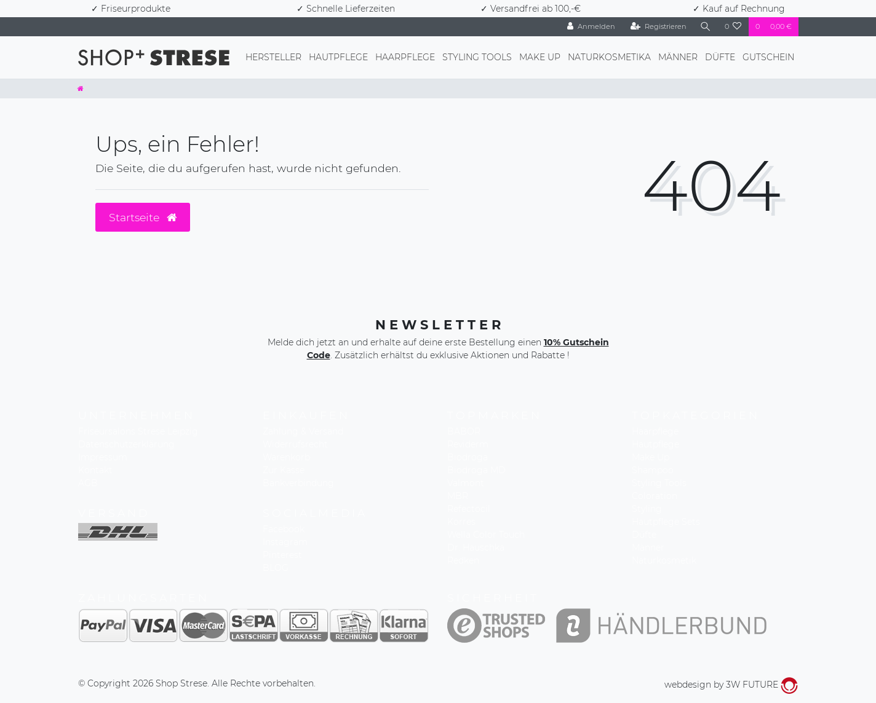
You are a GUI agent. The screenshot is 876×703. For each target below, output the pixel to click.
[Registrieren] (658, 26)
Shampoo (653, 470)
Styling (647, 508)
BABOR (463, 431)
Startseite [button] (143, 217)
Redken (463, 560)
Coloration (654, 495)
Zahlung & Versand (303, 431)
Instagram (285, 542)
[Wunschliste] (733, 26)
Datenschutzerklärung (126, 444)
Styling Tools (477, 57)
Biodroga (467, 457)
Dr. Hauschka (475, 547)
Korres (461, 521)
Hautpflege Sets (666, 521)
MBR (457, 495)
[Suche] (705, 26)
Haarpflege (405, 57)
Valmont (465, 483)
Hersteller (273, 57)
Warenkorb (286, 457)
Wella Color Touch (486, 534)
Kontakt (95, 470)
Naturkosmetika (609, 57)
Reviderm (467, 444)
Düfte (720, 57)
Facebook (284, 529)
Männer (678, 57)
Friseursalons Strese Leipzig (138, 431)
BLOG (276, 567)
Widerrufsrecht (295, 444)
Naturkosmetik (664, 560)
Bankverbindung (298, 483)
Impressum (102, 457)
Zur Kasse (284, 470)
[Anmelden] (591, 26)
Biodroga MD (476, 470)
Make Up (539, 57)
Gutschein (768, 57)
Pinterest (282, 554)
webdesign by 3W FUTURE (731, 684)
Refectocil (468, 508)
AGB (88, 483)
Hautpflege (338, 57)
